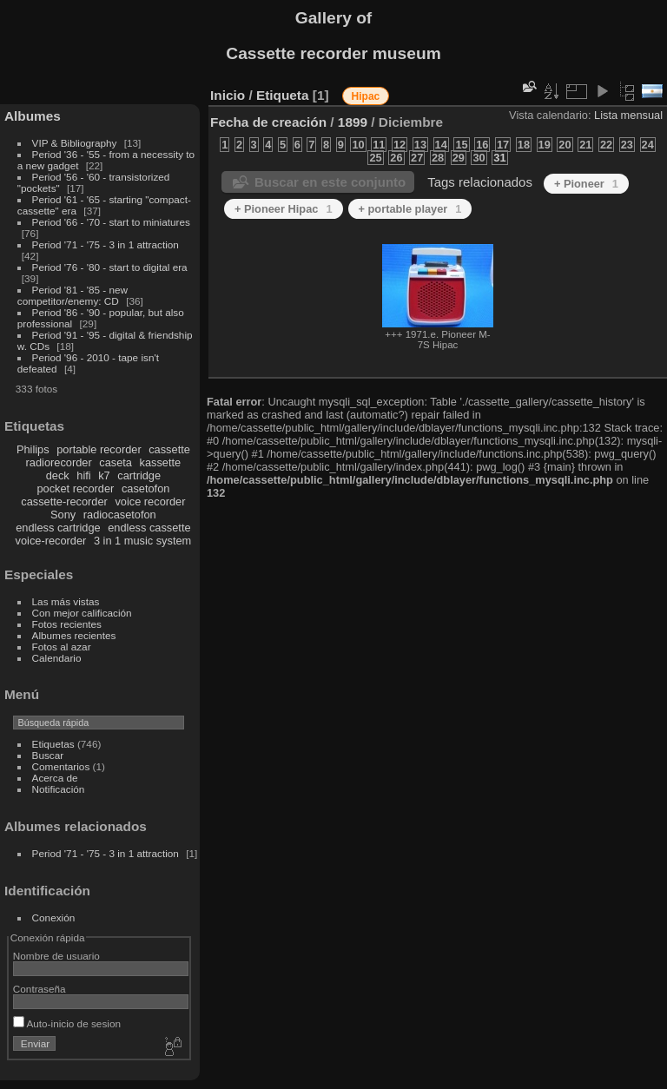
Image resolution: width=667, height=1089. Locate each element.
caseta (115, 462)
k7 (104, 475)
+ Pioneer (586, 183)
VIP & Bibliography (76, 142)
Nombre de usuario (56, 955)
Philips (33, 449)
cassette (169, 449)
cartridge (139, 475)
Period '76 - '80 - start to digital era (110, 267)
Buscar (48, 755)
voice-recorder (51, 540)
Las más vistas (66, 601)
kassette (161, 462)
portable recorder (98, 449)
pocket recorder (75, 488)
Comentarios (61, 766)
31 (499, 157)
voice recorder (150, 501)
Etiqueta (282, 95)
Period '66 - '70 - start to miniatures (111, 222)
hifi (83, 475)
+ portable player (410, 208)
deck (57, 475)
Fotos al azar (61, 646)
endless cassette (149, 527)
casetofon (146, 488)
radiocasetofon (119, 514)
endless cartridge (58, 527)
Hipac (366, 96)
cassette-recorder (64, 501)
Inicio (227, 95)
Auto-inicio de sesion (67, 1023)
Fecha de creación (268, 122)
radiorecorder (59, 462)
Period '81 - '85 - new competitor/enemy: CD (72, 295)
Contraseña (39, 988)
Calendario (57, 657)
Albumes (32, 116)
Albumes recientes (74, 635)
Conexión (54, 917)
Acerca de (55, 777)
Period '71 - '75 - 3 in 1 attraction (105, 244)
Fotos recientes (67, 624)
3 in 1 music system (142, 540)
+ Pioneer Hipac (283, 208)
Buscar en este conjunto (330, 182)
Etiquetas (53, 743)
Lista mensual (628, 115)
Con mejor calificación (82, 612)
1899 (352, 122)
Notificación (58, 789)
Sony (63, 514)
